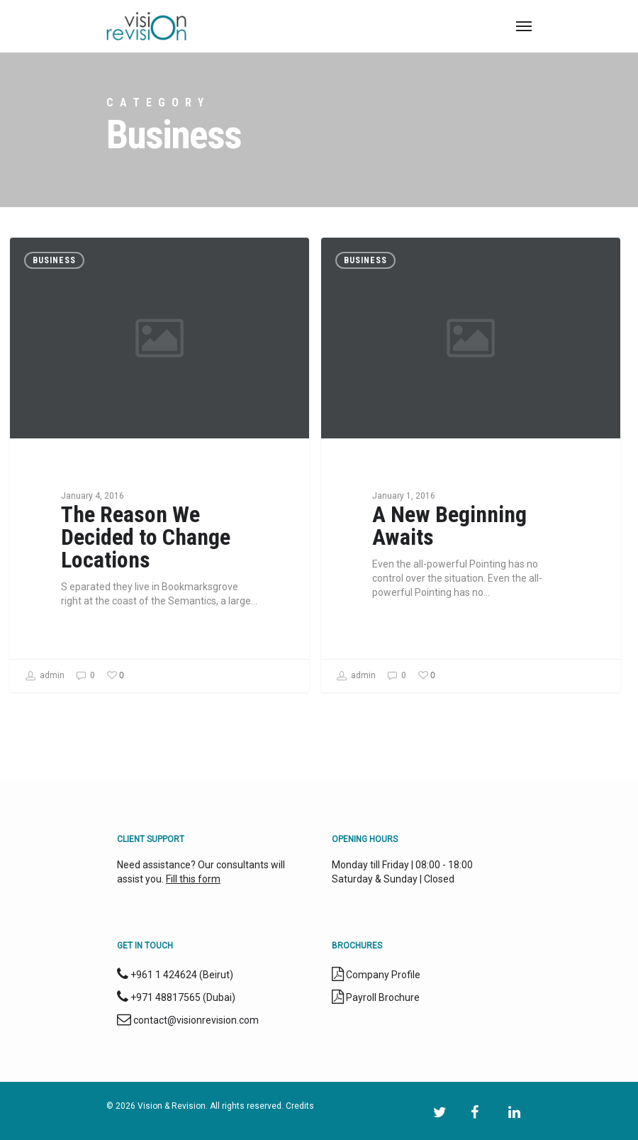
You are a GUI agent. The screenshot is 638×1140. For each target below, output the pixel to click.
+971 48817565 (165, 997)
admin (45, 676)
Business (54, 260)
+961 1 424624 (163, 974)
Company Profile (383, 974)
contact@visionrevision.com (196, 1020)
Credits (300, 1106)
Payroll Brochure (382, 997)
